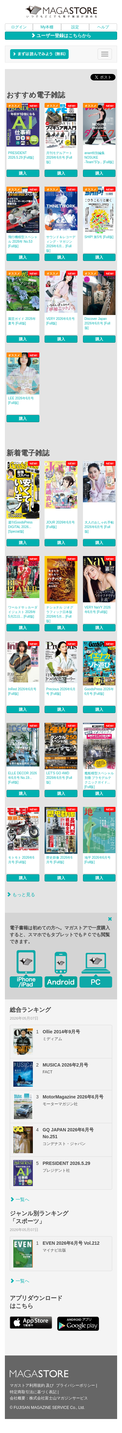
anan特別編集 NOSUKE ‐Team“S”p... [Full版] (99, 157)
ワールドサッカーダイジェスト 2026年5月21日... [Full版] (22, 612)
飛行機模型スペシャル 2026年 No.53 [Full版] (22, 241)
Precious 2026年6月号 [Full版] (60, 691)
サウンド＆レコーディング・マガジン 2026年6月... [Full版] (60, 243)
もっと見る (21, 894)
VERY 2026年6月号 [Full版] (60, 321)
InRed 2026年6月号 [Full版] (22, 691)
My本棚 (46, 27)
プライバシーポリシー (75, 1385)
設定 (75, 27)
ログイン (19, 27)
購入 (23, 173)
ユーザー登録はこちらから (61, 35)
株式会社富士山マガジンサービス (58, 1398)
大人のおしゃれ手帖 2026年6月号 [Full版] (99, 527)
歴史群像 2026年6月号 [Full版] (59, 860)
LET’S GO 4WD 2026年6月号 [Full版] (59, 777)
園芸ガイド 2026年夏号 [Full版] (22, 321)
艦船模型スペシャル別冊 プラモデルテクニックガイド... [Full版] (99, 780)
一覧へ (19, 1199)
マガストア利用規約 (27, 1385)
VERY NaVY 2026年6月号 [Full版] (98, 610)
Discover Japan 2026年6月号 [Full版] (97, 323)
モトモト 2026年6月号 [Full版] (21, 860)
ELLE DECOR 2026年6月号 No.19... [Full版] (22, 777)
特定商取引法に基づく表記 (33, 1392)
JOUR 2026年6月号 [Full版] (60, 525)
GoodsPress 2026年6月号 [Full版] (99, 691)
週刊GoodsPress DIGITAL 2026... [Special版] (20, 527)
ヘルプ (103, 27)
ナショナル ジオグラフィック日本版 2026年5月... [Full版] (59, 614)
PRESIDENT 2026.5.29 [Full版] (21, 155)
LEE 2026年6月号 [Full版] (21, 400)
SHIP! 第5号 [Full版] (99, 237)
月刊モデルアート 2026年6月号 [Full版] (59, 157)
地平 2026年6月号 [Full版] (98, 860)
